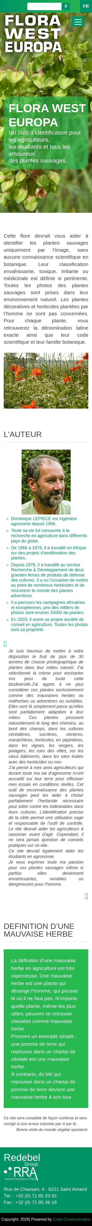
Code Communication (72, 1219)
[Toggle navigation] (78, 22)
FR (86, 6)
